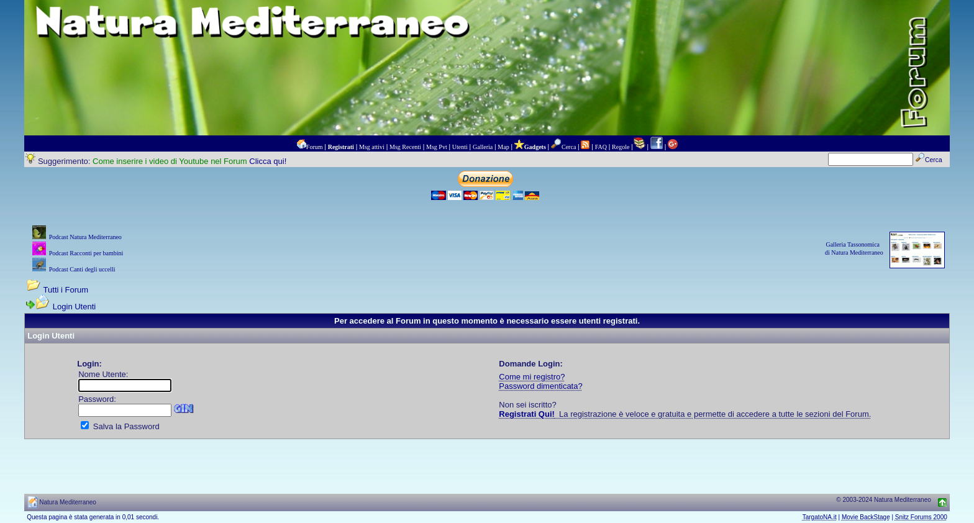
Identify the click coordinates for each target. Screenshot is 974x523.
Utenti (460, 146)
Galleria (483, 146)
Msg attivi (372, 146)
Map (503, 146)
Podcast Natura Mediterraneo (85, 237)
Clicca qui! (267, 161)
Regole (620, 146)
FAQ (601, 146)
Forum (314, 146)
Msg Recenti (405, 146)
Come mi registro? (532, 376)
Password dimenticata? (540, 386)
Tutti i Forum (65, 289)
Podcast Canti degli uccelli (82, 269)
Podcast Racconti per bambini (86, 253)
